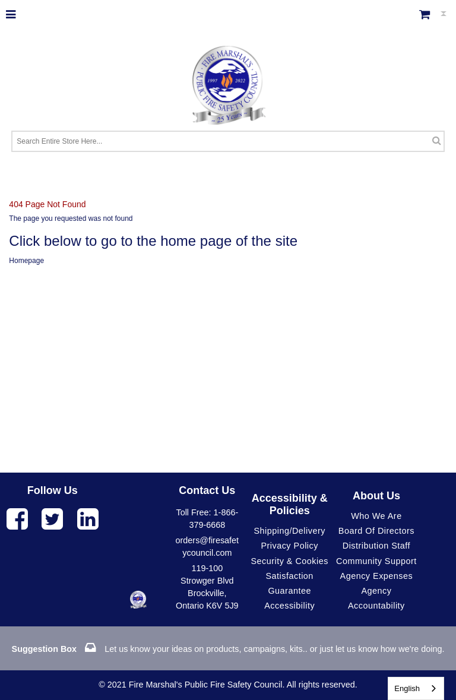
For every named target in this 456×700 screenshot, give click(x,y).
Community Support (376, 561)
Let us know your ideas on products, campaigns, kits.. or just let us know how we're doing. (228, 649)
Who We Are (376, 516)
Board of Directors (376, 531)
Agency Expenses (376, 576)
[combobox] (416, 688)
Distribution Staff (376, 545)
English (407, 688)
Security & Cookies (289, 561)
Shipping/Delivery (289, 531)
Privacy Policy (289, 545)
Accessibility (289, 605)
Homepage (26, 260)
